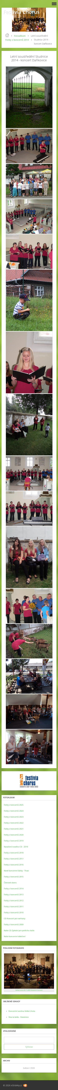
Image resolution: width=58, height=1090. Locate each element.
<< (7, 1068)
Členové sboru (10, 882)
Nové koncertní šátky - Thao (16, 870)
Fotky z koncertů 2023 (14, 817)
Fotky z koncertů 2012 (14, 900)
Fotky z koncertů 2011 (14, 906)
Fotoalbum (20, 35)
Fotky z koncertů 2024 (14, 811)
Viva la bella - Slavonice (19, 1017)
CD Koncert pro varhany (14, 918)
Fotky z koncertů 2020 (14, 834)
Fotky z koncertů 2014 (17, 39)
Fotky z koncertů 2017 (14, 858)
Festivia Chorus (21, 12)
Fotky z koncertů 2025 (14, 805)
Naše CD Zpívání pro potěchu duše (19, 930)
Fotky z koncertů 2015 (14, 876)
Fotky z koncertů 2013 (14, 894)
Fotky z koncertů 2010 (14, 912)
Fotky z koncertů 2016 (14, 864)
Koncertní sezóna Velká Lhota (22, 1011)
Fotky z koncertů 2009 (14, 924)
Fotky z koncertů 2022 (14, 823)
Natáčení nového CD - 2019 (16, 846)
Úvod (7, 35)
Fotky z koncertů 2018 (14, 852)
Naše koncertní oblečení (14, 936)
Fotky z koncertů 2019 (14, 840)
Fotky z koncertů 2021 (14, 829)
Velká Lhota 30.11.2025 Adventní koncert (29, 990)
